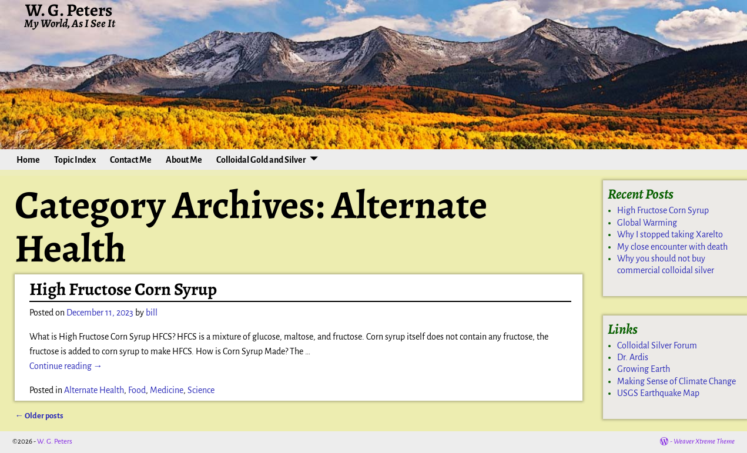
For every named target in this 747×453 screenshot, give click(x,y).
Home (28, 160)
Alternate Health (94, 390)
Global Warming (647, 222)
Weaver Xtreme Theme (704, 441)
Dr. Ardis (632, 357)
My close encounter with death (672, 246)
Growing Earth (643, 369)
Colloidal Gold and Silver (261, 160)
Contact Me (131, 160)
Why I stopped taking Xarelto (670, 234)
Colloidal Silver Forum (657, 345)
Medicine (166, 390)
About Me (184, 160)
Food (137, 390)
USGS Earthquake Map (658, 393)
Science (201, 390)
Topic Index (75, 160)
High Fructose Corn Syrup (123, 289)
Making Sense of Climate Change (676, 381)
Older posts (39, 415)
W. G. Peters (54, 441)
